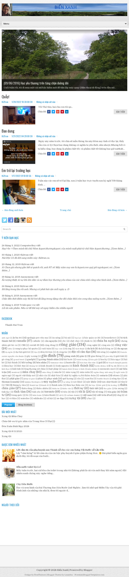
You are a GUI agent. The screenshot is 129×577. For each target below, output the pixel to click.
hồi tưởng (27, 362)
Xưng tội (6, 436)
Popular (8, 405)
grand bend (19, 360)
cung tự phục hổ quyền (26, 348)
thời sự (79, 388)
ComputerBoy (28, 245)
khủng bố (33, 366)
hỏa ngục (115, 359)
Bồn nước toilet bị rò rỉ (28, 467)
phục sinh (52, 378)
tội (72, 392)
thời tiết (94, 388)
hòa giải (94, 360)
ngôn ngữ (6, 375)
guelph (31, 359)
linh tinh (16, 369)
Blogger (88, 570)
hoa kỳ (104, 359)
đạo (35, 352)
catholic (36, 341)
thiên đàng (27, 388)
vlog (119, 395)
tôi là (82, 391)
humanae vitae (57, 363)
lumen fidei (67, 369)
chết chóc (75, 341)
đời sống (101, 352)
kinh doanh (46, 366)
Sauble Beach (103, 379)
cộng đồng (49, 345)
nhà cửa (43, 375)
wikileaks (38, 398)
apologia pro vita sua (37, 338)
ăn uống (56, 338)
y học (89, 398)
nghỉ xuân (120, 372)
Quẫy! (5, 96)
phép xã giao (29, 379)
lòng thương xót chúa (34, 369)
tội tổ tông (97, 392)
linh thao (5, 369)
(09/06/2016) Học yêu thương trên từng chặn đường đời (36, 83)
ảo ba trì (17, 337)
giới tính (120, 356)
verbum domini (73, 395)
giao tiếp (109, 356)
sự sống (66, 382)
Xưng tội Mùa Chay (12, 416)
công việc (121, 345)
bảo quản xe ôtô (92, 338)
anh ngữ (5, 338)
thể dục (92, 385)
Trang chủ (65, 210)
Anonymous (27, 277)
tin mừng (119, 388)
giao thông (96, 356)
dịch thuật (79, 349)
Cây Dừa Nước (24, 484)
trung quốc (16, 395)
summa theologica (32, 382)
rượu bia (89, 378)
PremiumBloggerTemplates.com (89, 575)
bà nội (67, 338)
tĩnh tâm (19, 391)
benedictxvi (110, 338)
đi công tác (61, 352)
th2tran (24, 255)
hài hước (68, 359)
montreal (15, 372)
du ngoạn (122, 348)
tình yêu (36, 392)
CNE (23, 345)
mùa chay (28, 372)
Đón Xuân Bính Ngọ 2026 (15, 426)
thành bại (34, 385)
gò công (6, 359)
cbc (64, 341)
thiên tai (56, 388)
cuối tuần (46, 348)
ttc (27, 395)
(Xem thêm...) (118, 248)
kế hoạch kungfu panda (116, 363)
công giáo (67, 345)
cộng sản (106, 345)
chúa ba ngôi (105, 340)
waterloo (25, 398)
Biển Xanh (62, 570)
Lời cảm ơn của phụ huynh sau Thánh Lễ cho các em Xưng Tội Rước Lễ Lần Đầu (60, 450)
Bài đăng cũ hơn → (117, 210)
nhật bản (55, 375)
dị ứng (68, 348)
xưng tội (74, 398)
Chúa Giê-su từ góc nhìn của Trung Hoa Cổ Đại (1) (28, 421)
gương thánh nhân (49, 359)
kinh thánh (80, 365)
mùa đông (46, 372)
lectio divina (100, 366)
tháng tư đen (19, 385)
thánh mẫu (57, 385)
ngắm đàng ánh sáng (103, 372)
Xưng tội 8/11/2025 (12, 431)
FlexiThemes (40, 575)
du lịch (90, 348)
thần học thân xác (76, 385)
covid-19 (34, 345)
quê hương (68, 378)
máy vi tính (79, 369)
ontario (104, 375)
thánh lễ (45, 385)
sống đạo (116, 378)
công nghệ (92, 345)
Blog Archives (25, 405)
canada (21, 340)
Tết (7, 385)
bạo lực (78, 338)
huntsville (71, 362)
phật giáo (14, 378)
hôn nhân (41, 362)
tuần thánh (49, 395)
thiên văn (66, 388)
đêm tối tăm (46, 352)
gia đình (48, 356)
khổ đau (21, 366)
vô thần (13, 398)
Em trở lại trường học (16, 170)
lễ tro (122, 366)
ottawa (116, 375)
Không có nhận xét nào (45, 102)
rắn (79, 378)
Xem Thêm (120, 111)
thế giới (101, 385)
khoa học (8, 366)
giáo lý (83, 356)
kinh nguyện (62, 366)
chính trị (88, 341)
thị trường (112, 385)
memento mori (107, 369)
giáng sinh (70, 356)
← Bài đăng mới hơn (12, 210)
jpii (100, 362)
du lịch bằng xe (105, 348)
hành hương (82, 360)
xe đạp (60, 398)
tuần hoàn (37, 395)
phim (40, 378)
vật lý (61, 395)
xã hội (50, 398)
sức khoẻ (77, 382)
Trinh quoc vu (27, 305)
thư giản (107, 388)
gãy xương (32, 356)
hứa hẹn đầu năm (88, 363)
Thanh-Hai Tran (14, 325)
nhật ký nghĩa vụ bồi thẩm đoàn (79, 375)
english (113, 352)
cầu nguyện (51, 341)
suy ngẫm (50, 381)
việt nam (87, 395)
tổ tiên (64, 392)
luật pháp (53, 369)
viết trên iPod (104, 395)
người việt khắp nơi (25, 375)
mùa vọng (71, 372)
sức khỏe (91, 382)
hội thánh (12, 362)
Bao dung (8, 131)
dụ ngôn (9, 352)
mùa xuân (85, 372)
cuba (10, 349)
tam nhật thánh (109, 382)
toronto (49, 391)
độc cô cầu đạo (80, 351)
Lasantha (68, 575)
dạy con (58, 349)
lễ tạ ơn (112, 366)
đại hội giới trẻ (22, 352)
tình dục (6, 392)
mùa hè (58, 372)
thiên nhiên (42, 388)
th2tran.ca (43, 258)
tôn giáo (112, 392)
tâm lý (124, 382)
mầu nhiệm (92, 369)
